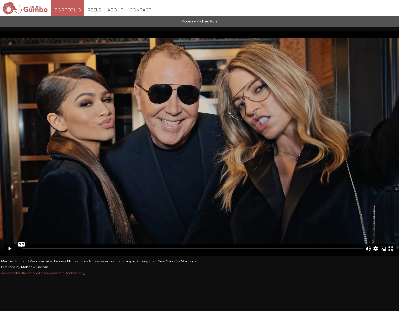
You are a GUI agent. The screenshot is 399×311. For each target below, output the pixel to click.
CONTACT (140, 9)
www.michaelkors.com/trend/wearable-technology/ (43, 273)
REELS (94, 9)
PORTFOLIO (67, 9)
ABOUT (115, 9)
